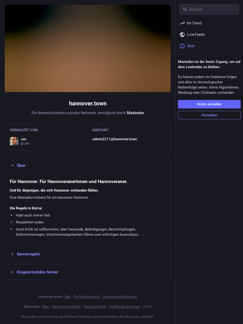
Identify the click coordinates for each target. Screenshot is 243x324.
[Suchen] (209, 9)
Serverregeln (25, 254)
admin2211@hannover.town (115, 139)
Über (17, 165)
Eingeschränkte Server (34, 272)
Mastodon (135, 113)
